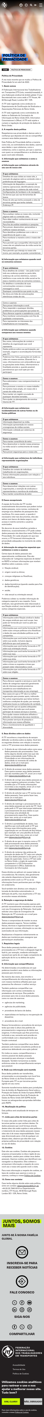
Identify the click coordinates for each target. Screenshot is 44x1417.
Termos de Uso (19, 1369)
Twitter (14, 1302)
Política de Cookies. (22, 1412)
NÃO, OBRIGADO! (33, 1401)
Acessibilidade (19, 1365)
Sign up (22, 1253)
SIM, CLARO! (10, 1401)
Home (5, 70)
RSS (29, 1309)
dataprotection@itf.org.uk (15, 765)
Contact (22, 1282)
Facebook (22, 1302)
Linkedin (14, 1309)
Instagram (22, 1309)
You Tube (29, 1302)
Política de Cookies (32, 1175)
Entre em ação (35, 5)
